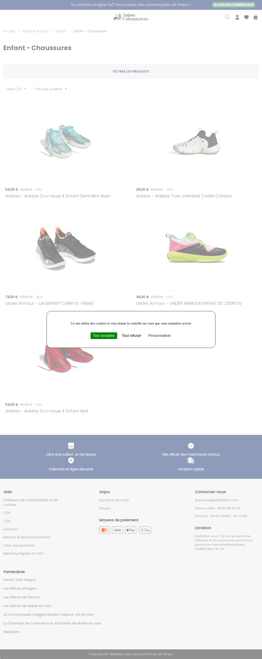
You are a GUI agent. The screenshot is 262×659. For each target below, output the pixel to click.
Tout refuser (131, 336)
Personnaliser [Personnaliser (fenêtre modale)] (159, 336)
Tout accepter (104, 336)
